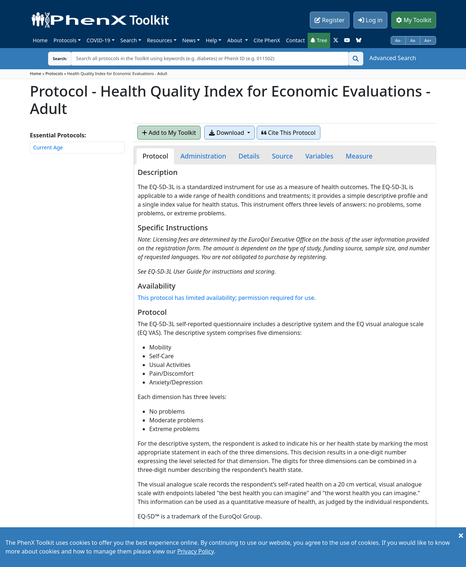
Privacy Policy (195, 551)
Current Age (48, 147)
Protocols (65, 40)
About (235, 40)
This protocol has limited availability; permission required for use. (227, 298)
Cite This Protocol (288, 133)
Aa (412, 40)
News (189, 40)
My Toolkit (413, 20)
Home (40, 40)
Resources (159, 40)
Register (329, 20)
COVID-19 (98, 40)
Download (227, 133)
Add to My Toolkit (169, 133)
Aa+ (428, 40)
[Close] (461, 535)
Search (129, 40)
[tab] (155, 156)
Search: (54, 58)
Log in (370, 20)
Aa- (398, 40)
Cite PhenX (267, 40)
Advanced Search (393, 58)
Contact (295, 40)
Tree (319, 40)
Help (211, 40)
